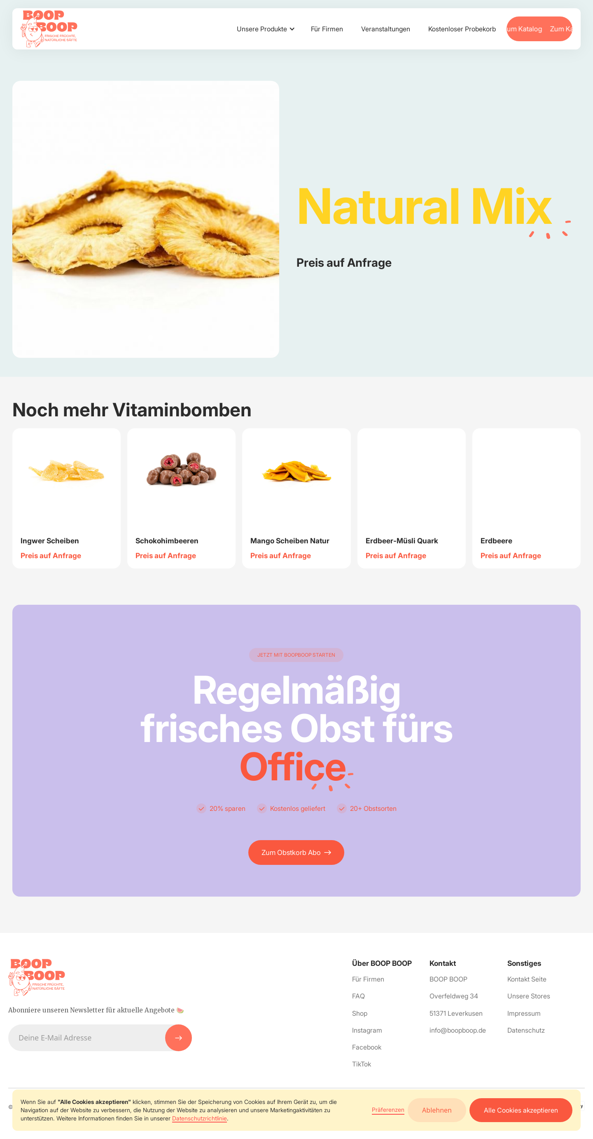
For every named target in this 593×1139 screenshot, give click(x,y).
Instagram (367, 1030)
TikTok (361, 1064)
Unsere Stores (528, 996)
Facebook (366, 1047)
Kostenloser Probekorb (462, 29)
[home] (49, 28)
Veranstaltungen (385, 29)
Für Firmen (327, 29)
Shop (359, 1013)
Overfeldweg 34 (454, 996)
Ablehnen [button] (437, 1110)
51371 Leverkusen (456, 1013)
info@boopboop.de (458, 1030)
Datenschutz (526, 1030)
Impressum (524, 1013)
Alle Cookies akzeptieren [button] (521, 1110)
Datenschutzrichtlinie (199, 1118)
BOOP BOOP (448, 979)
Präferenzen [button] (388, 1109)
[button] (264, 29)
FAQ (358, 996)
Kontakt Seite (526, 979)
